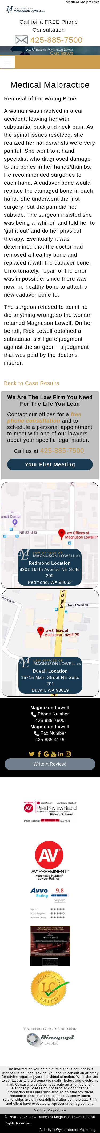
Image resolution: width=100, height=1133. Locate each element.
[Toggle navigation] (7, 62)
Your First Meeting (50, 464)
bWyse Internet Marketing (74, 1130)
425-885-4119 (50, 739)
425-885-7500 (56, 39)
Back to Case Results (31, 383)
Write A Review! (50, 764)
